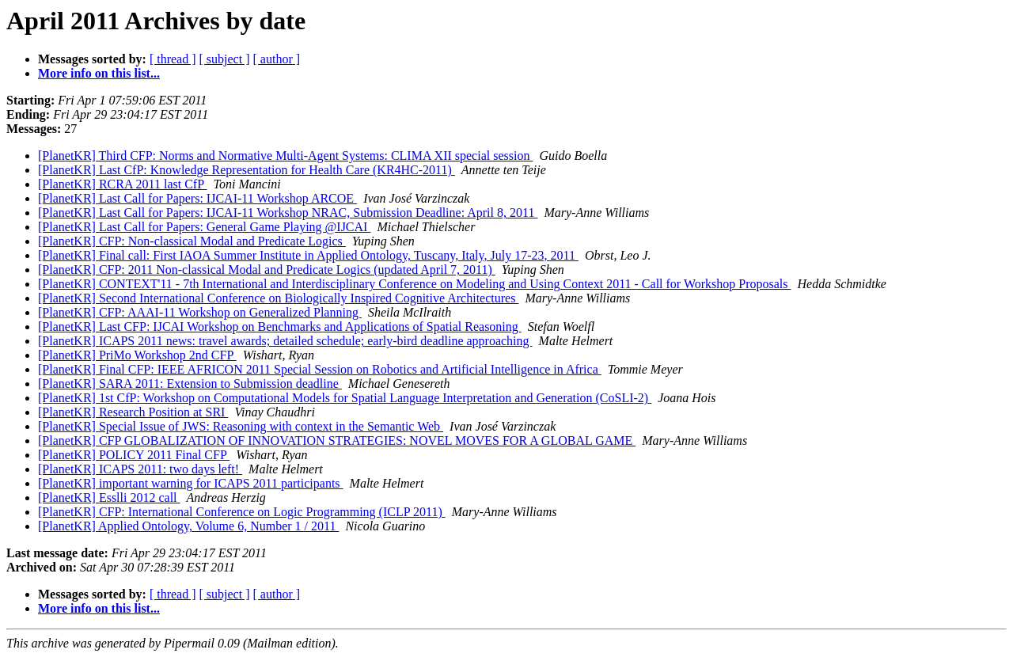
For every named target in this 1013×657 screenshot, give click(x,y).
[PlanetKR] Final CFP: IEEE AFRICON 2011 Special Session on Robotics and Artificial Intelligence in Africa (319, 369)
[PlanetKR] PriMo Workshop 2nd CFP (137, 355)
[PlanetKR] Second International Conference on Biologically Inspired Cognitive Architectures (278, 298)
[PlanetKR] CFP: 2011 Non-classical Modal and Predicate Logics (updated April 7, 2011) (266, 269)
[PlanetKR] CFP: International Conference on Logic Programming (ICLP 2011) (242, 511)
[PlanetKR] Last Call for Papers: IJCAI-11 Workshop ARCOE (197, 198)
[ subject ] (224, 59)
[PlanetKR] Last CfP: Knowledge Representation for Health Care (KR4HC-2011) (246, 170)
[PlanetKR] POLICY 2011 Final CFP (134, 454)
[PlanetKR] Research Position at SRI (133, 412)
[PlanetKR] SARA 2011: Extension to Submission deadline (190, 383)
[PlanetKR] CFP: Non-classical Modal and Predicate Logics (192, 241)
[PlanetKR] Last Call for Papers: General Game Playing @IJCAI (204, 227)
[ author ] (277, 59)
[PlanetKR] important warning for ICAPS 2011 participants (190, 483)
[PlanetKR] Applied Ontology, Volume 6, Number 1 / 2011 (188, 526)
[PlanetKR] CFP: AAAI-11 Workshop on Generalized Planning (200, 312)
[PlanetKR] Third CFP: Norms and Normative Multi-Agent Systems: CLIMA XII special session (285, 155)
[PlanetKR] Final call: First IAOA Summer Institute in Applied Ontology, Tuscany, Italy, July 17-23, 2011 (308, 255)
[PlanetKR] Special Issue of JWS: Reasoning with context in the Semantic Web (240, 426)
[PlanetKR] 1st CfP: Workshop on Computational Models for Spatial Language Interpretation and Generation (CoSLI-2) (344, 397)
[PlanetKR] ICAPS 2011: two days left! (140, 469)
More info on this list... (99, 73)
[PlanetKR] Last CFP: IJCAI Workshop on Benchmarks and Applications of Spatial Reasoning (280, 326)
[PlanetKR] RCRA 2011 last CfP (122, 184)
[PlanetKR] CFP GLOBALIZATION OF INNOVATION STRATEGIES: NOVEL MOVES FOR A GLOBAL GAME (336, 440)
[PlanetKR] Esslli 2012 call (109, 497)
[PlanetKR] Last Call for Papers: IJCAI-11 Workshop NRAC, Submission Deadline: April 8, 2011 (287, 212)
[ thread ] (173, 59)
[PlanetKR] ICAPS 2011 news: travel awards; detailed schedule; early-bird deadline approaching (285, 340)
